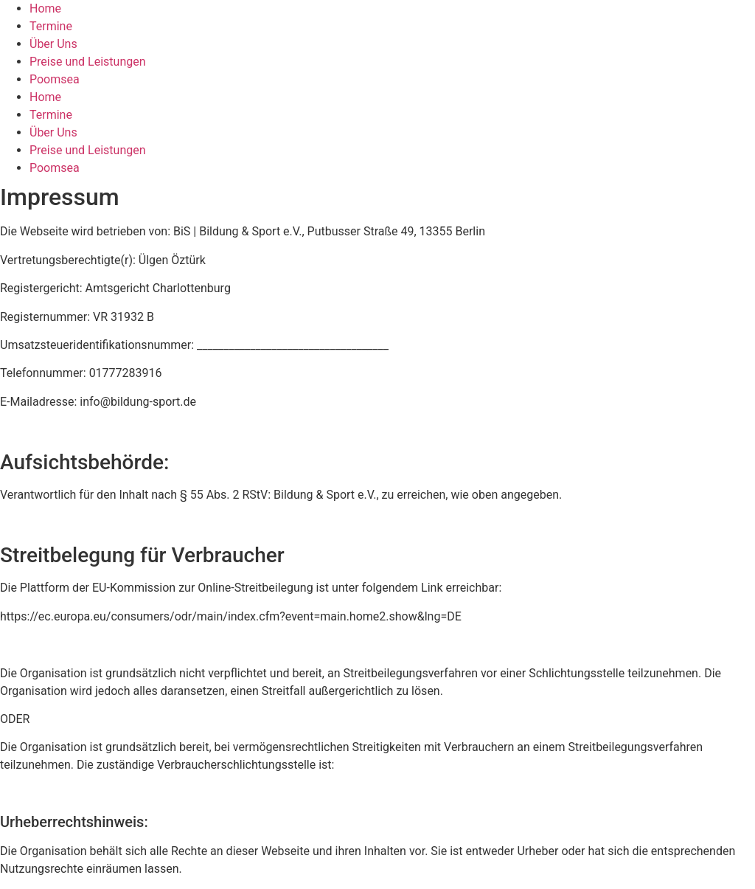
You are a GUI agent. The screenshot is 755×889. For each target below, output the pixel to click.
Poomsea (54, 79)
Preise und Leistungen (87, 62)
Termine (50, 26)
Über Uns (53, 44)
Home (45, 8)
